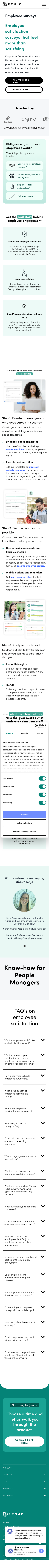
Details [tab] (24, 733)
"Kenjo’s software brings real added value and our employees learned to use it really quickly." (24, 920)
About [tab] (40, 733)
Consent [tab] (9, 733)
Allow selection (24, 823)
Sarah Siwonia (24, 928)
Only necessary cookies (24, 832)
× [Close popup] (44, 1529)
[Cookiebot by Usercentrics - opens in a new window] (35, 726)
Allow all (25, 814)
